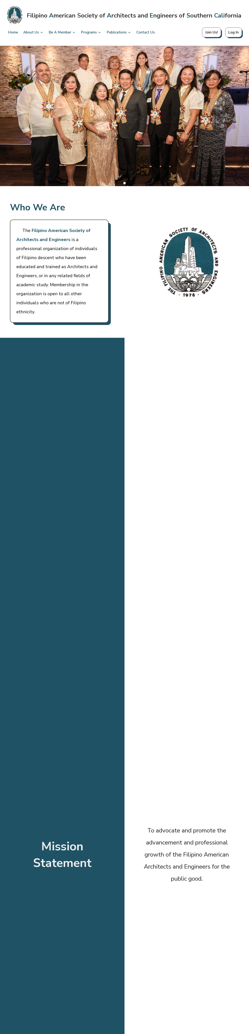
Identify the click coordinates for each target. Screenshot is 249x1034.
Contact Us (145, 32)
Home (13, 32)
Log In (233, 32)
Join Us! (211, 32)
